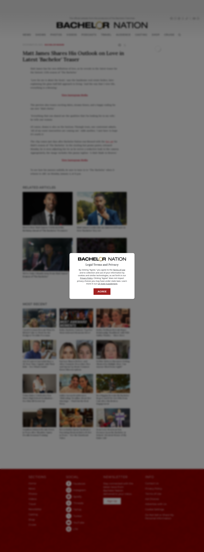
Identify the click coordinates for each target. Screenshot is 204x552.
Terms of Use (119, 269)
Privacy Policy (86, 278)
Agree (102, 291)
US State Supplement (107, 283)
